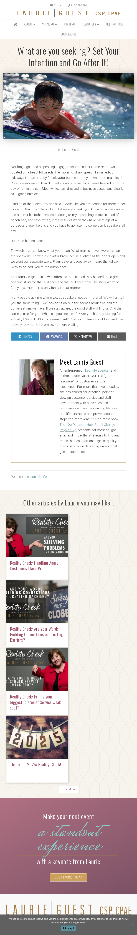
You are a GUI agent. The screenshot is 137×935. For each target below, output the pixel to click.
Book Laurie (68, 34)
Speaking (48, 24)
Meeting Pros (114, 24)
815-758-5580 (77, 5)
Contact (56, 5)
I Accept (68, 928)
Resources (89, 24)
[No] (132, 924)
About (28, 24)
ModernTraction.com (83, 904)
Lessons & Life (36, 477)
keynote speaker (97, 370)
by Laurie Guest (69, 149)
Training (69, 24)
